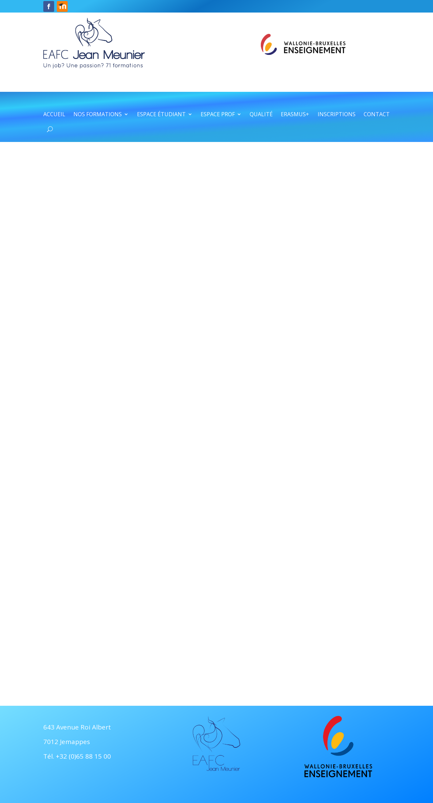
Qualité (261, 115)
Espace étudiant (161, 115)
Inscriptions (337, 115)
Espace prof (218, 115)
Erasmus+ (295, 115)
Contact (377, 115)
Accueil (54, 115)
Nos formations (97, 115)
